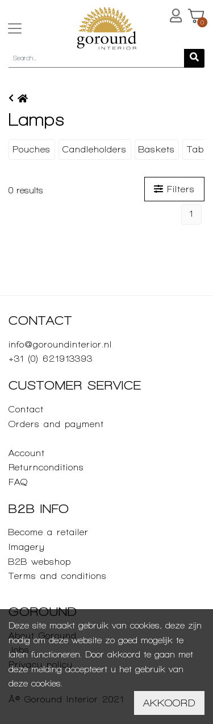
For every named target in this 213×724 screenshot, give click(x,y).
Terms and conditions (58, 576)
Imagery (27, 547)
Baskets (157, 149)
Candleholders (94, 149)
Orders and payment (56, 424)
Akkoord (169, 702)
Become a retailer (49, 532)
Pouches (31, 149)
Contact (26, 409)
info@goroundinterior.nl (60, 344)
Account (27, 453)
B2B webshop (40, 561)
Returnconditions (46, 467)
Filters (174, 189)
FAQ (18, 482)
